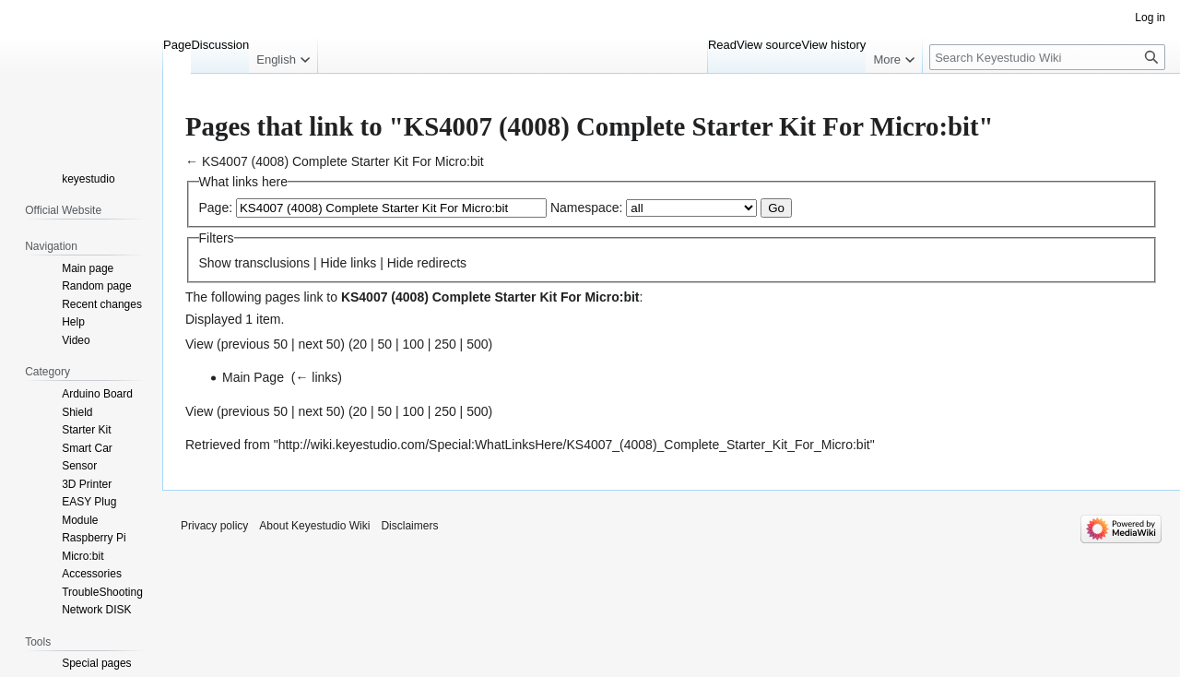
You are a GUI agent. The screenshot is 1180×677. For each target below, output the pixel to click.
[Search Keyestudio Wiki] (1047, 57)
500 (477, 344)
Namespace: (586, 207)
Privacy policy (214, 525)
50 (385, 344)
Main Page (253, 377)
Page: (216, 207)
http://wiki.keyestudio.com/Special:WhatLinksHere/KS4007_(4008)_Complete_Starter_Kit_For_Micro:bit (574, 444)
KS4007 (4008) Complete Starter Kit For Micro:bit (343, 161)
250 (444, 344)
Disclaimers (409, 525)
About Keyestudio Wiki (314, 525)
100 (413, 344)
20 (360, 344)
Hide (334, 262)
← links (316, 377)
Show (215, 262)
